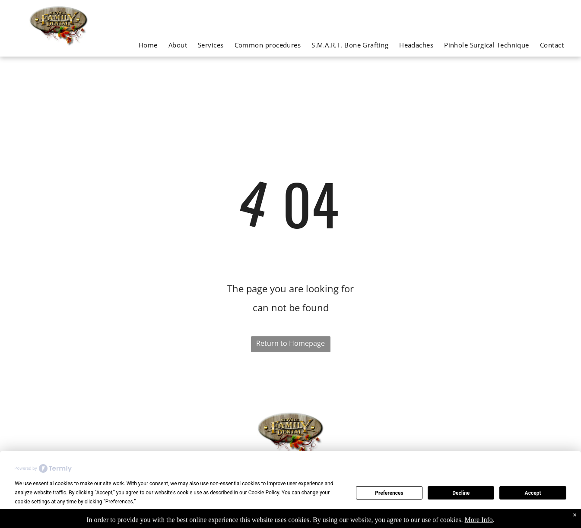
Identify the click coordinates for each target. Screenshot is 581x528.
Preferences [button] (119, 502)
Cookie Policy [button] (263, 493)
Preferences (389, 493)
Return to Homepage (290, 343)
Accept (533, 493)
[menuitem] (143, 45)
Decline (461, 493)
